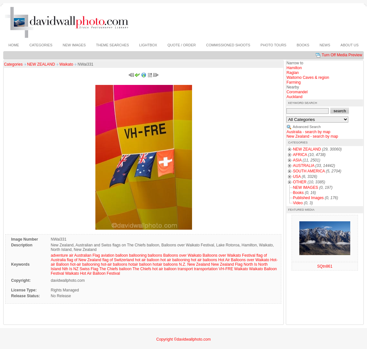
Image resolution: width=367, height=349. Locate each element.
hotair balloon (139, 264)
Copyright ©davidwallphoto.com (183, 339)
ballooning (138, 255)
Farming (293, 82)
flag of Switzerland (118, 260)
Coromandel (296, 92)
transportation (205, 269)
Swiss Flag (89, 269)
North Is (250, 264)
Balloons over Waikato (182, 255)
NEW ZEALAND (41, 64)
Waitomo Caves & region (307, 77)
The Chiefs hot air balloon (154, 269)
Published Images (308, 198)
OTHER (299, 182)
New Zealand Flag (226, 264)
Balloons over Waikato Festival (229, 255)
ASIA (297, 160)
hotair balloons (165, 264)
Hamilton (294, 68)
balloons (155, 255)
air (71, 255)
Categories (13, 64)
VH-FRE (226, 269)
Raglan (292, 72)
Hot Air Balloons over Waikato (243, 260)
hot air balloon (147, 260)
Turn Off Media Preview (342, 55)
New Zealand (198, 264)
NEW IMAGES (305, 187)
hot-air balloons (114, 264)
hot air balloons (204, 260)
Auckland (294, 97)
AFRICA (300, 154)
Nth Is (67, 269)
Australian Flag (87, 255)
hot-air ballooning (85, 264)
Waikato (66, 64)
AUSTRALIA (303, 165)
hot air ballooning (175, 260)
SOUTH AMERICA (309, 171)
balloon (121, 255)
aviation (107, 255)
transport (185, 269)
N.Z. (182, 264)
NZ (76, 269)
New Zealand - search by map (312, 136)
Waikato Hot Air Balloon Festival (92, 273)
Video (298, 203)
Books (298, 192)
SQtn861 (324, 266)
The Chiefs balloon (115, 269)
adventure (59, 255)
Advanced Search (307, 127)
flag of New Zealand (84, 260)
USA (297, 176)
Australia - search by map (308, 132)
